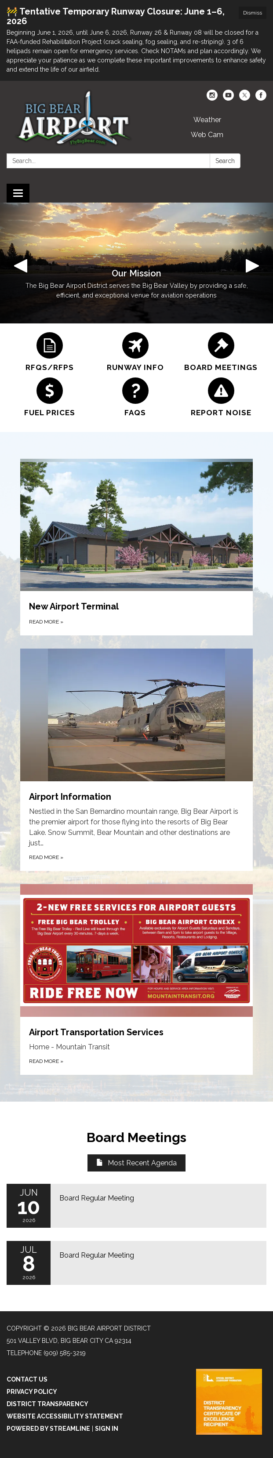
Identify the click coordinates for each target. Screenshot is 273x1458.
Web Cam (207, 135)
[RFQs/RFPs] (49, 352)
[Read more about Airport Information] (136, 760)
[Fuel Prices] (49, 397)
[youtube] (228, 98)
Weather (207, 120)
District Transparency (47, 1403)
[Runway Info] (135, 352)
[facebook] (260, 98)
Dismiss (252, 13)
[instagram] (212, 98)
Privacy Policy (32, 1391)
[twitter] (244, 98)
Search (225, 160)
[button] (20, 263)
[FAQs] (135, 397)
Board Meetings (136, 1137)
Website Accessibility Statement (65, 1416)
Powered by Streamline (48, 1428)
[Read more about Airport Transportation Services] (136, 979)
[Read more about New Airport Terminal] (136, 547)
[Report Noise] (220, 397)
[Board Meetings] (220, 352)
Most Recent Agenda (136, 1163)
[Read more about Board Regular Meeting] (136, 1206)
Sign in (106, 1428)
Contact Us (27, 1379)
